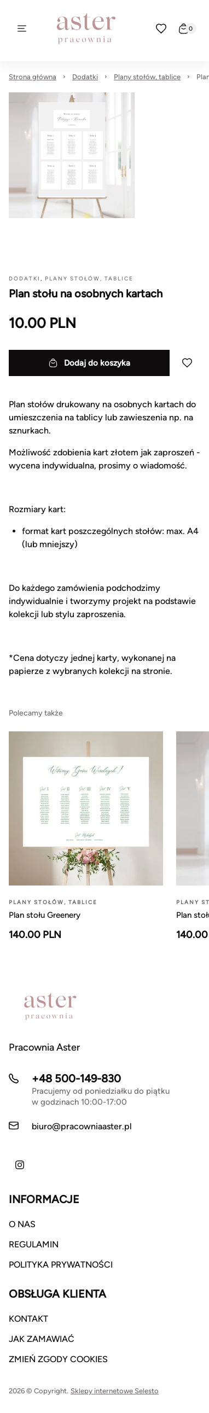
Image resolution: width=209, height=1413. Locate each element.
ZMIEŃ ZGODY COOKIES (58, 1359)
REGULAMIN (34, 1244)
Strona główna (32, 77)
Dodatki (85, 77)
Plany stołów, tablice (147, 77)
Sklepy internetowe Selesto (115, 1391)
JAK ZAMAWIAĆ (41, 1339)
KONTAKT (28, 1319)
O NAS (22, 1224)
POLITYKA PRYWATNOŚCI (61, 1264)
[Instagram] (20, 1165)
